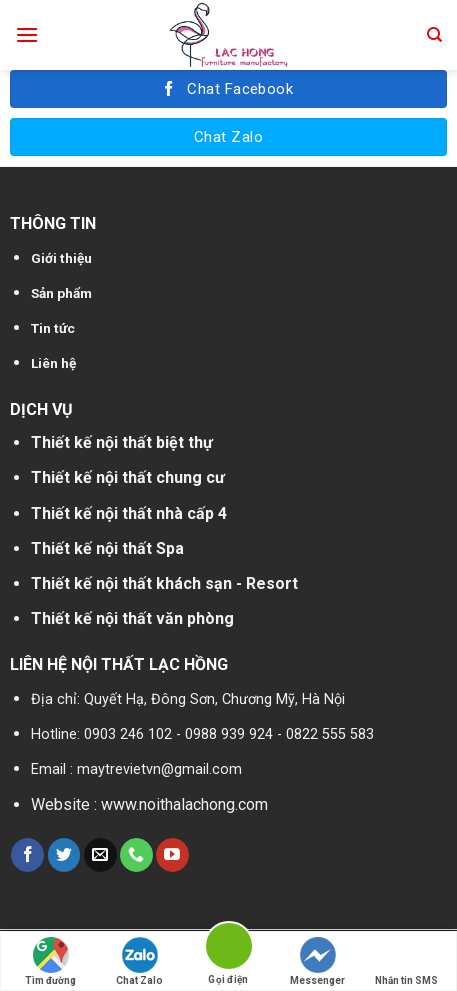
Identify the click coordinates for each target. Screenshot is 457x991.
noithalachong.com (203, 804)
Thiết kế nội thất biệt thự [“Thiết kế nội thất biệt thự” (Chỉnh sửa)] (122, 442)
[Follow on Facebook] (27, 855)
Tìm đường (50, 961)
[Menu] (27, 34)
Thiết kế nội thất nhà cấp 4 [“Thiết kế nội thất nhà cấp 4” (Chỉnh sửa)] (129, 513)
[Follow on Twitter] (64, 855)
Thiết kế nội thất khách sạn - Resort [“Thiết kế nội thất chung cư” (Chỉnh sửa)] (164, 583)
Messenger (317, 961)
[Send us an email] (100, 855)
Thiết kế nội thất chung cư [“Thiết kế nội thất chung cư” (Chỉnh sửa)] (128, 477)
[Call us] (136, 855)
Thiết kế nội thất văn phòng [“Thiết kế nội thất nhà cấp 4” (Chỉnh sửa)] (132, 618)
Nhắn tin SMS (406, 961)
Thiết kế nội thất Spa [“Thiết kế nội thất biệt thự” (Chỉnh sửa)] (107, 548)
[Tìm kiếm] (434, 35)
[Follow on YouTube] (172, 855)
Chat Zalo (139, 961)
